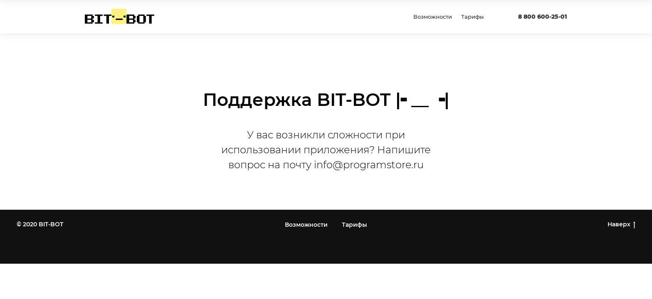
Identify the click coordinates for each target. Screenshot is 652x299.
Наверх (621, 224)
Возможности (432, 16)
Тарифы (472, 16)
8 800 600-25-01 (542, 16)
